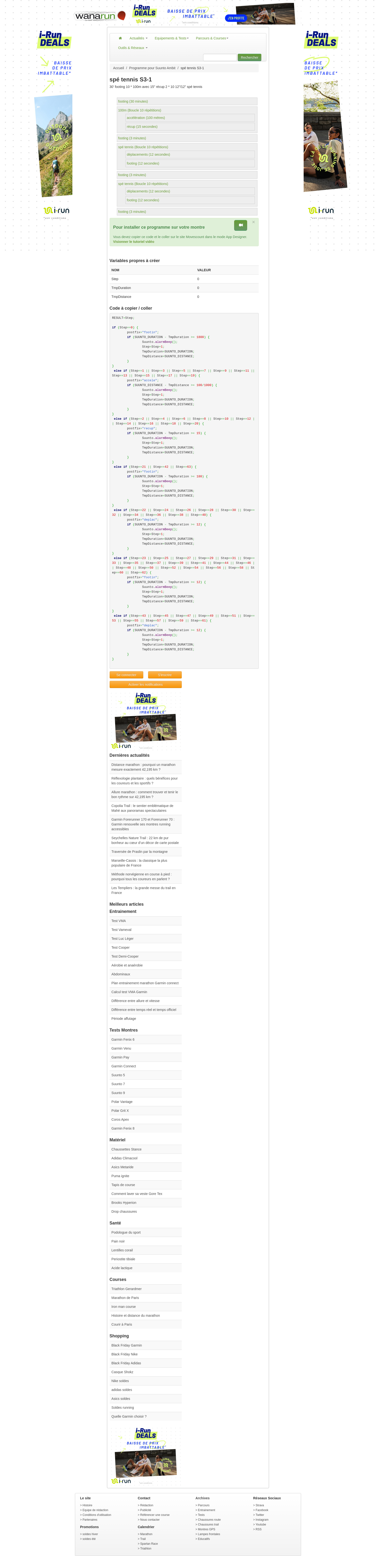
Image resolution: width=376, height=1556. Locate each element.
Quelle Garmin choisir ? (129, 1416)
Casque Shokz (122, 1372)
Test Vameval (122, 930)
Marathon (146, 1534)
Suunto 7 (118, 1084)
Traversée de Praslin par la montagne (140, 852)
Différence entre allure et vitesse (136, 1001)
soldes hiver (90, 1534)
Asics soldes (121, 1399)
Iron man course (124, 1307)
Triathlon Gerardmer (127, 1289)
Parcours (203, 1505)
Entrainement (206, 1510)
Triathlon (145, 1548)
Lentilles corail (122, 1250)
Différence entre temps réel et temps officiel (144, 1010)
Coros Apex (120, 1119)
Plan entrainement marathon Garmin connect (145, 983)
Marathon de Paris (125, 1298)
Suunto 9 (118, 1093)
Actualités (139, 38)
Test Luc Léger (123, 939)
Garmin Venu (121, 1048)
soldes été (89, 1539)
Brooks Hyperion (124, 1203)
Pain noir (118, 1241)
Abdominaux (121, 974)
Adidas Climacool (125, 1158)
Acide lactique (122, 1268)
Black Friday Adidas (126, 1363)
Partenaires (89, 1519)
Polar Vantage (122, 1102)
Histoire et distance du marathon (136, 1315)
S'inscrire (165, 675)
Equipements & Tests (172, 38)
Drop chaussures (124, 1211)
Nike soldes (120, 1381)
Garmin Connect (124, 1066)
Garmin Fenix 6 (123, 1039)
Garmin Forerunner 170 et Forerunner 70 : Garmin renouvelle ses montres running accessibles (143, 824)
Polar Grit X (120, 1111)
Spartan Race (149, 1543)
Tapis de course (123, 1185)
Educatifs (204, 1539)
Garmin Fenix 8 (123, 1128)
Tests (201, 1515)
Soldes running (123, 1407)
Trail (143, 1539)
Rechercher (249, 57)
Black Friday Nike (125, 1354)
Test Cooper (121, 947)
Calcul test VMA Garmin (129, 992)
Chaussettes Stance (127, 1149)
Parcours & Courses (212, 38)
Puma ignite (120, 1176)
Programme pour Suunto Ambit (152, 68)
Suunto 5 (118, 1075)
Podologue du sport (126, 1232)
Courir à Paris (122, 1324)
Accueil (118, 68)
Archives (202, 1498)
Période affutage (124, 1019)
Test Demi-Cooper (125, 956)
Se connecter (126, 675)
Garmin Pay (120, 1057)
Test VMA (119, 921)
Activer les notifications (145, 684)
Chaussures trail (208, 1524)
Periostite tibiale (123, 1259)
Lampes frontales (209, 1534)
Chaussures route (209, 1519)
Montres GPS (206, 1529)
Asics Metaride (123, 1167)
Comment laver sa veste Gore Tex (137, 1194)
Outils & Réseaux (133, 48)
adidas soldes (122, 1390)
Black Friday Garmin (127, 1345)
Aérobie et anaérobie (127, 965)
